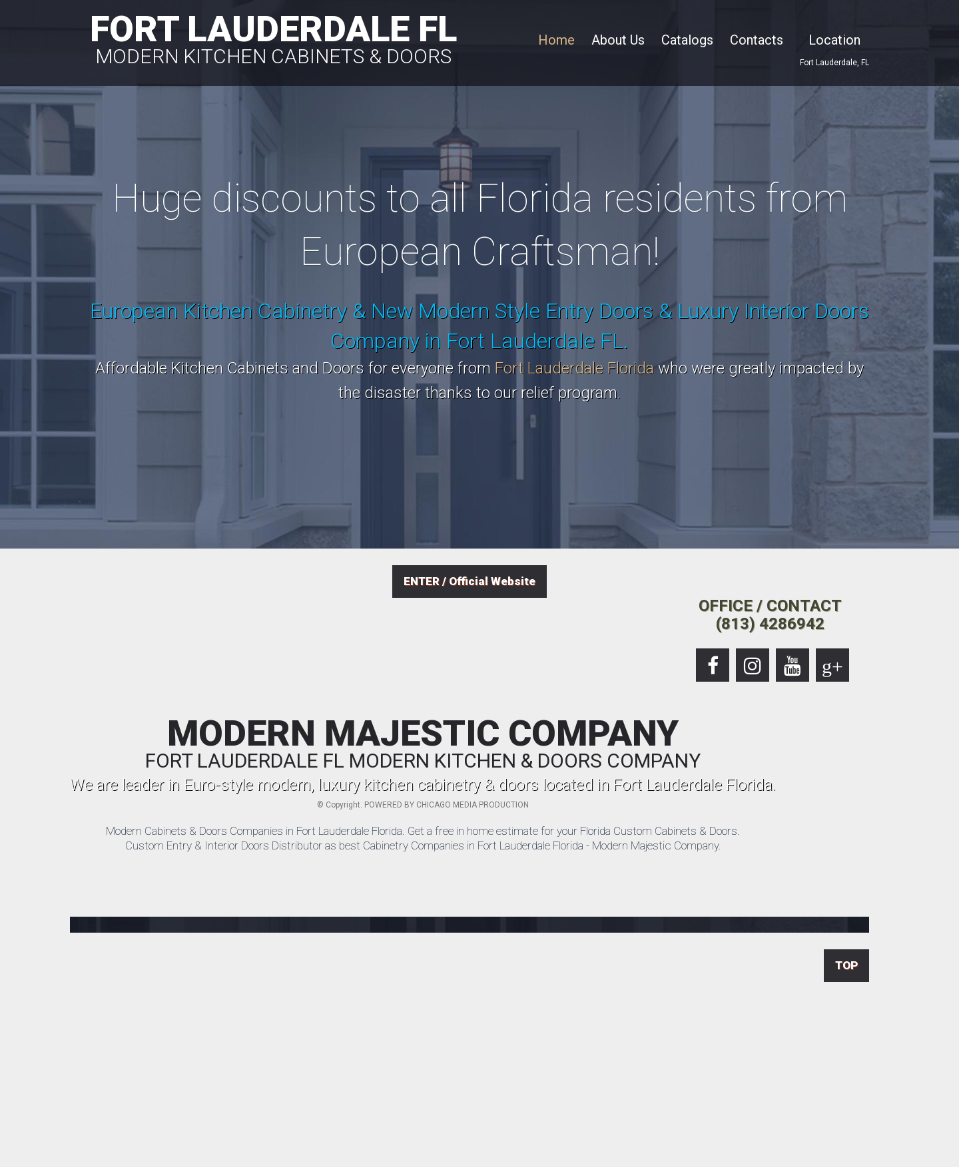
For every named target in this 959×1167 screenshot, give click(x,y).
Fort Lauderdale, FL (834, 62)
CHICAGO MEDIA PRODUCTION (472, 805)
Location (834, 40)
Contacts (756, 40)
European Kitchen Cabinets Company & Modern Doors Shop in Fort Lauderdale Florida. (936, 1152)
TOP (846, 965)
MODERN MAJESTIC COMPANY (423, 743)
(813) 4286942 (770, 623)
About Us (618, 40)
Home (556, 40)
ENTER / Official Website (469, 581)
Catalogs (687, 40)
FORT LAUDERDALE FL (273, 37)
